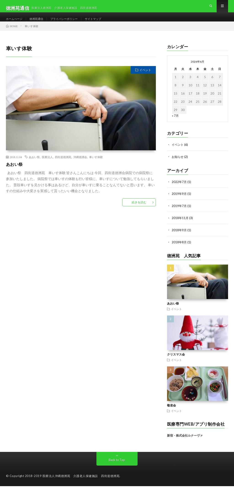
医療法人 (47, 165)
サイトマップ (104, 23)
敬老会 (171, 412)
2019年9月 (179, 201)
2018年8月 (179, 249)
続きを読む (139, 210)
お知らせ (178, 165)
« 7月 (175, 124)
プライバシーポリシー (71, 23)
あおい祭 (34, 165)
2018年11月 (180, 225)
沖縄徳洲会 (80, 165)
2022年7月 (179, 189)
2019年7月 (179, 213)
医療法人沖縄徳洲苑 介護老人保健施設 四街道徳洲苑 (81, 483)
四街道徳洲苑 (63, 165)
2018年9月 (179, 237)
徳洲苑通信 (40, 23)
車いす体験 (96, 165)
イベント (145, 78)
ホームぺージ (15, 23)
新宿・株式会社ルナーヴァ (185, 442)
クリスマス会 (176, 361)
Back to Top (116, 467)
